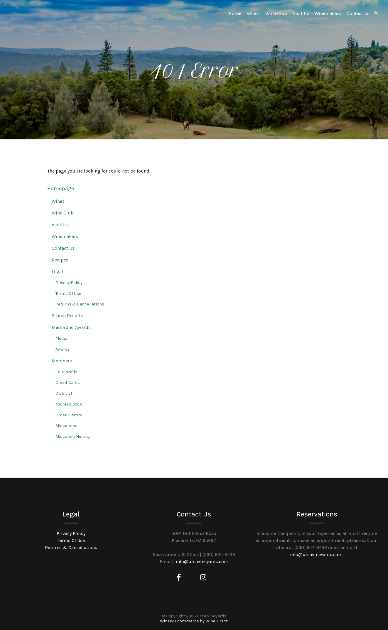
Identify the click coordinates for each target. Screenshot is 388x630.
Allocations (66, 425)
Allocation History (72, 436)
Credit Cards (67, 382)
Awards (62, 349)
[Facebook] (179, 577)
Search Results (67, 315)
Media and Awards (71, 327)
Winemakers (328, 13)
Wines (253, 13)
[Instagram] (203, 577)
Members (62, 361)
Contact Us (358, 13)
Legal (57, 271)
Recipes (60, 260)
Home (235, 13)
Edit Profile (66, 371)
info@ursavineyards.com (202, 561)
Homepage (60, 188)
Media (61, 338)
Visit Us (301, 13)
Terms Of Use (68, 293)
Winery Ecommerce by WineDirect (194, 621)
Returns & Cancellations (79, 304)
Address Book (68, 404)
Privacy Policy (68, 282)
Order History (68, 415)
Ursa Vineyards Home (54, 26)
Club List (63, 393)
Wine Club (276, 13)
